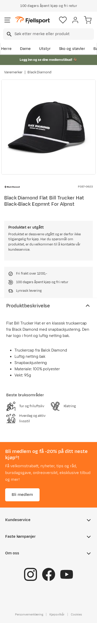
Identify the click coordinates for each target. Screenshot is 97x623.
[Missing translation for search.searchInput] (8, 34)
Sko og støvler (72, 48)
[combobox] (48, 34)
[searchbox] (54, 34)
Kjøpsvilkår (56, 614)
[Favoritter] (63, 20)
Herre (6, 48)
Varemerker (13, 72)
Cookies (76, 614)
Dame (25, 48)
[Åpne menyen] (7, 20)
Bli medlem (22, 494)
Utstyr (45, 48)
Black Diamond (39, 72)
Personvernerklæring (29, 614)
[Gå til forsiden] (32, 20)
